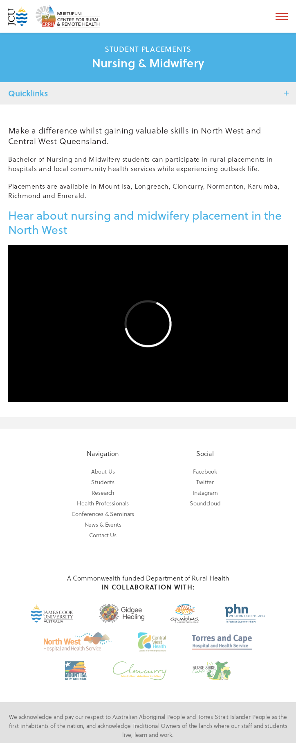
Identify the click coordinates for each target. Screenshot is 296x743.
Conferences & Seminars (103, 513)
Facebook (205, 471)
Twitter (205, 482)
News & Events (103, 524)
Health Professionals (103, 503)
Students (102, 482)
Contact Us (103, 535)
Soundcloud (205, 503)
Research (103, 492)
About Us (103, 471)
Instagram (205, 492)
